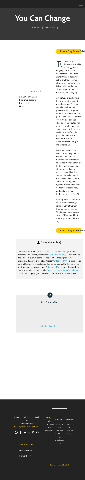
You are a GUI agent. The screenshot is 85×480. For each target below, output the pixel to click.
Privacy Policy (25, 455)
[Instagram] (16, 432)
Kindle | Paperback (50, 326)
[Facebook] (20, 432)
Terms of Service (25, 450)
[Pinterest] (33, 432)
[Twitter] (25, 432)
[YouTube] (37, 432)
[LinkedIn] (29, 432)
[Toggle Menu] (81, 4)
